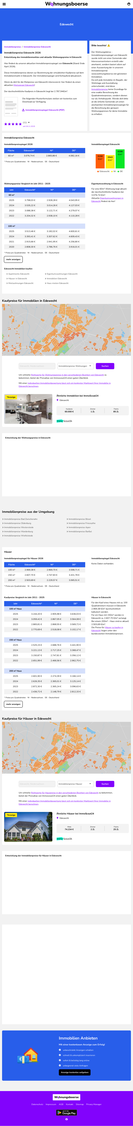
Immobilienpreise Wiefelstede (18, 535)
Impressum (51, 1104)
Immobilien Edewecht (57, 278)
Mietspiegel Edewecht (24, 85)
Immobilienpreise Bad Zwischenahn (20, 519)
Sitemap (80, 1104)
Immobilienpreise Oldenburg (17, 523)
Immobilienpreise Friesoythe (82, 523)
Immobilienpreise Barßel (80, 531)
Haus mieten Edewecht (57, 283)
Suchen (105, 366)
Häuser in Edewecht (17, 278)
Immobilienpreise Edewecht (37, 46)
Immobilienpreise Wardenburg (18, 531)
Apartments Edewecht (18, 274)
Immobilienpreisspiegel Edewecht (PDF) (45, 110)
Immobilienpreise (12, 46)
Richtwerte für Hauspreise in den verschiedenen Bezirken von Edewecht (64, 792)
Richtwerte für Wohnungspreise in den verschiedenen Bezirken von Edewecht (67, 374)
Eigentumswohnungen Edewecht (62, 274)
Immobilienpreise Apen (80, 527)
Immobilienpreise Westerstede (19, 527)
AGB (61, 1104)
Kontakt (69, 1104)
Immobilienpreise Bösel (80, 519)
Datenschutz (37, 1104)
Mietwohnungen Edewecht (20, 283)
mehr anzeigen (13, 259)
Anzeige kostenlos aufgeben (74, 1072)
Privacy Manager (94, 1104)
